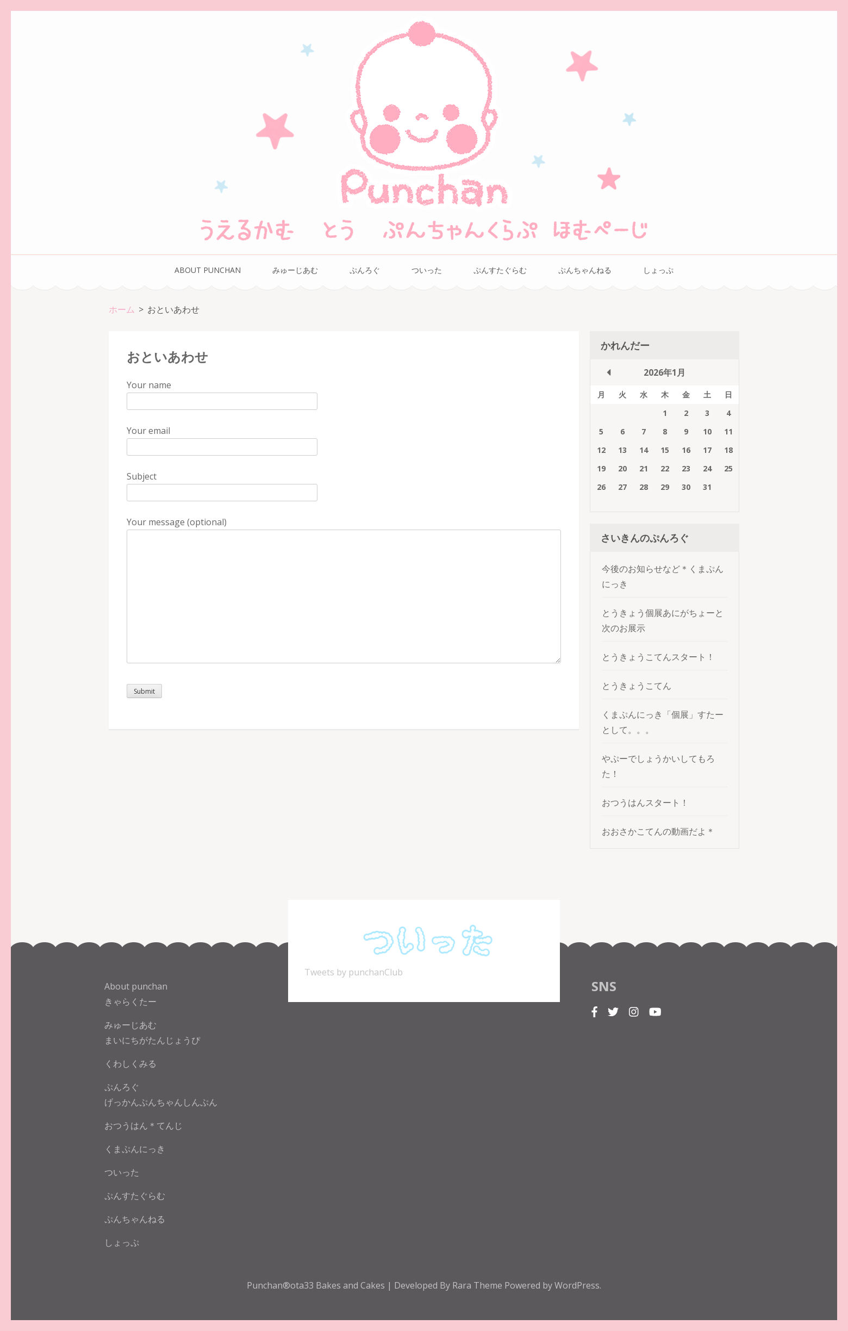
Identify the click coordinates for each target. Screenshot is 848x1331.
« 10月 (609, 372)
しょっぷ (658, 270)
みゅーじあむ (295, 270)
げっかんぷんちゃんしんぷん (160, 1102)
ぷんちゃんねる (585, 270)
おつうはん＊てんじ (143, 1125)
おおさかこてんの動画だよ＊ (658, 831)
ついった (426, 270)
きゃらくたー (130, 1001)
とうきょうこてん (636, 686)
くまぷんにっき (134, 1149)
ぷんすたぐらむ (500, 270)
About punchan (207, 270)
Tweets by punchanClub (353, 972)
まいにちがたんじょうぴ (152, 1040)
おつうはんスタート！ (645, 802)
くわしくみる (130, 1063)
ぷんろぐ (365, 270)
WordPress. (577, 1285)
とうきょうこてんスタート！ (658, 657)
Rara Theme (478, 1285)
